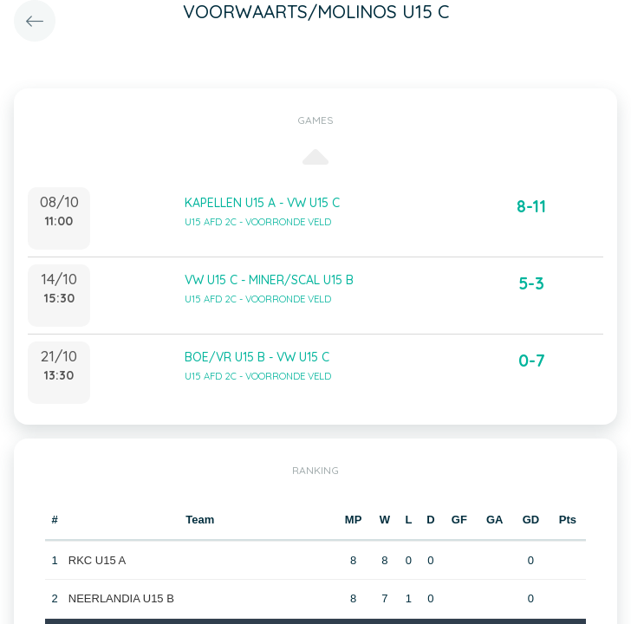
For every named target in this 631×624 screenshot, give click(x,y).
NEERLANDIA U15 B (121, 598)
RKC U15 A (97, 560)
